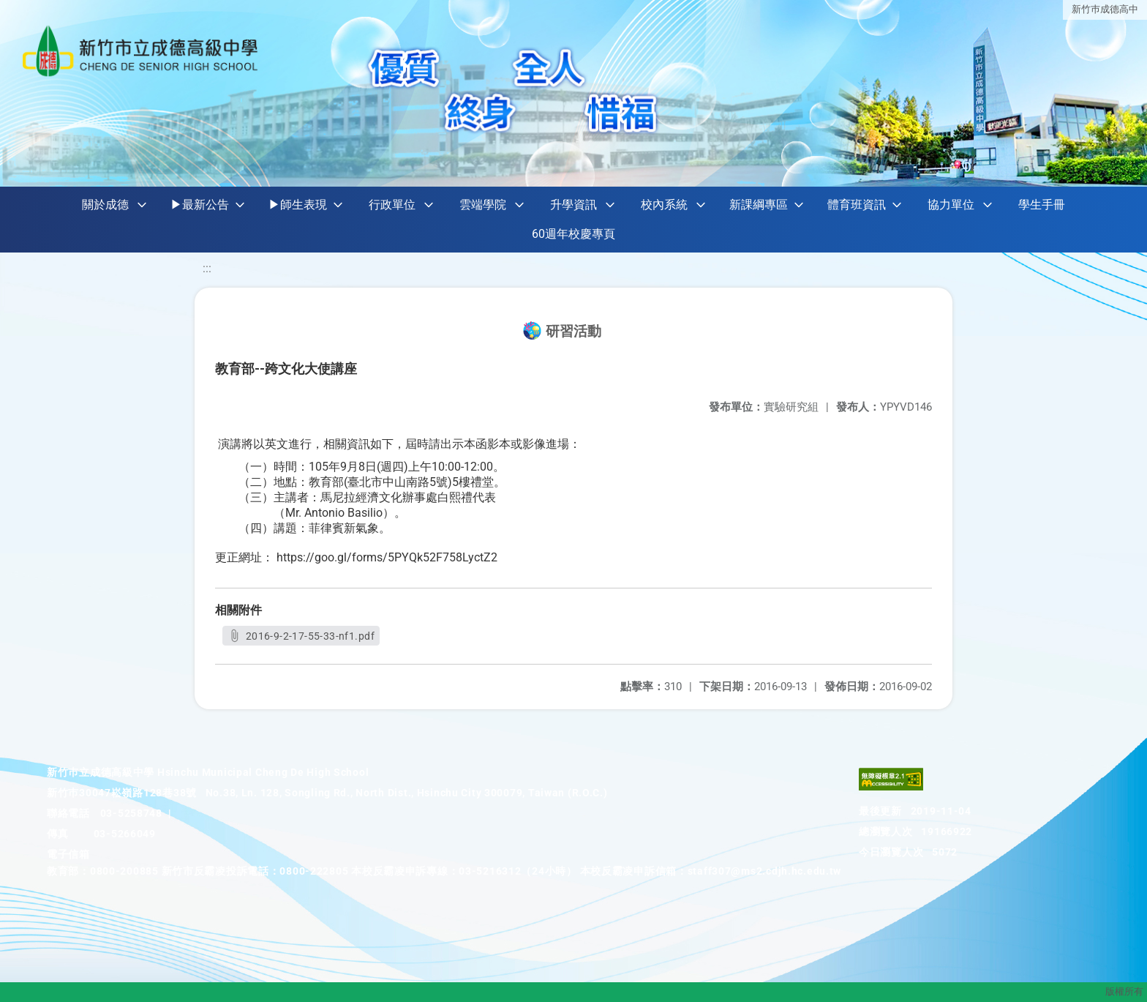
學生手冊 (1041, 205)
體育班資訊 (856, 205)
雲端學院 (482, 205)
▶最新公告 (199, 205)
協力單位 (951, 205)
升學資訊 (573, 205)
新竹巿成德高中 (1105, 9)
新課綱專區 (758, 205)
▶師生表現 (297, 205)
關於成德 (105, 205)
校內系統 (664, 205)
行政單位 (392, 205)
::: (207, 268)
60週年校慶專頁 (573, 234)
